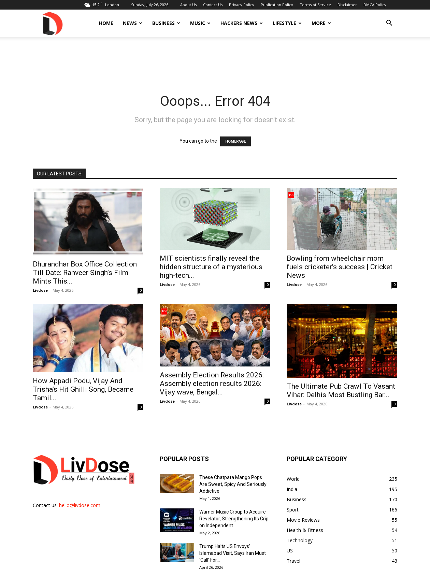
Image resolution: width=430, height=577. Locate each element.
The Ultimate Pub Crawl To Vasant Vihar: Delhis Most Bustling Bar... (341, 390)
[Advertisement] (215, 60)
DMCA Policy (374, 4)
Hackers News (241, 23)
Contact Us (213, 4)
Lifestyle (287, 23)
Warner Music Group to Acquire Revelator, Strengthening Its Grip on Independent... (234, 518)
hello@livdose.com (79, 505)
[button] (389, 23)
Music (200, 23)
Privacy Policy (241, 4)
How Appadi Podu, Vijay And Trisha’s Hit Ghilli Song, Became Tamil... (83, 389)
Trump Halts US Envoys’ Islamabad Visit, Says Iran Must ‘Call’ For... (232, 553)
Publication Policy (277, 4)
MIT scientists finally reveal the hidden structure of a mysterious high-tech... (211, 266)
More (321, 23)
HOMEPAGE (235, 141)
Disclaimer (347, 4)
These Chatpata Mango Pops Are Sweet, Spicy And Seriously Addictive (233, 484)
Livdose (40, 290)
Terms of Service (315, 4)
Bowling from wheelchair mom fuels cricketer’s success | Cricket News (339, 266)
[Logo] (52, 23)
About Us (188, 4)
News (132, 23)
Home (106, 23)
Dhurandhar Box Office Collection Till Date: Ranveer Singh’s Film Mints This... (85, 272)
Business (166, 23)
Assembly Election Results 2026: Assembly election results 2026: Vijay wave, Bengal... (212, 383)
